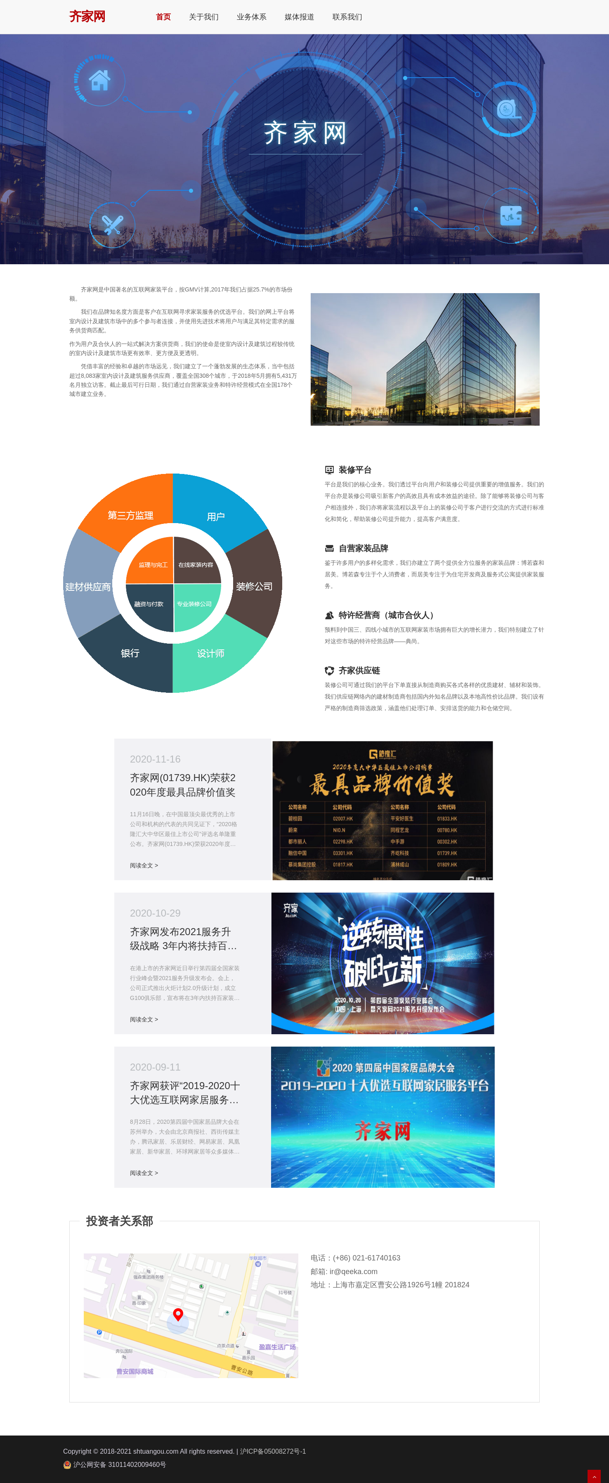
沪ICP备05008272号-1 (273, 1451)
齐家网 (87, 14)
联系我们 (347, 17)
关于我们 (204, 17)
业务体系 (252, 17)
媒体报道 (299, 17)
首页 (163, 17)
